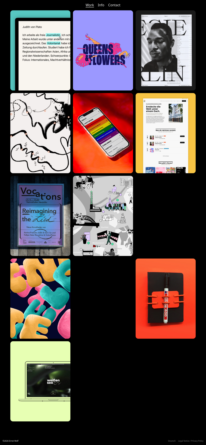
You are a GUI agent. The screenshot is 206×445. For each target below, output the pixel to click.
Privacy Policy (197, 441)
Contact (114, 5)
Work (90, 5)
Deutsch (172, 441)
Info (101, 5)
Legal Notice (184, 441)
